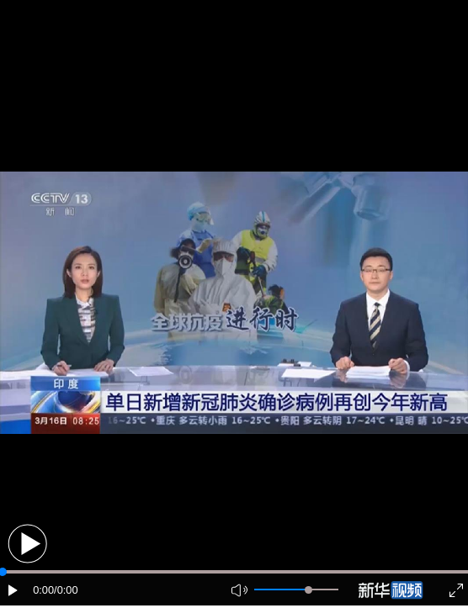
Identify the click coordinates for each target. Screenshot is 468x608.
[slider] (308, 590)
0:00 (43, 590)
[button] (27, 543)
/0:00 (65, 590)
